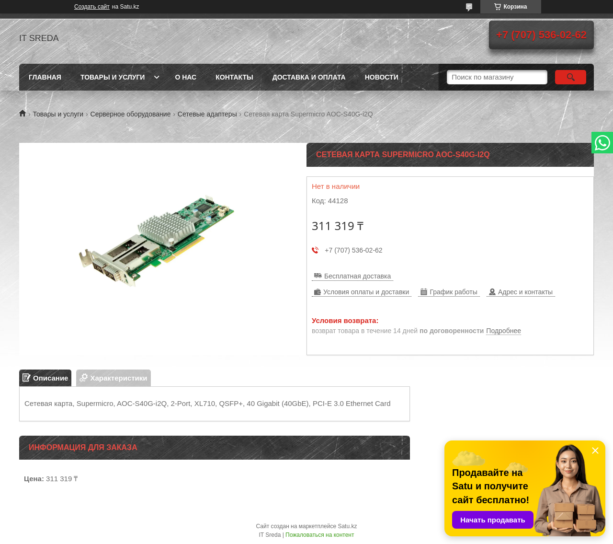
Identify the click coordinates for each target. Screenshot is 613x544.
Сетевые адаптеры (207, 114)
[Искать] (570, 77)
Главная (45, 77)
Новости (381, 77)
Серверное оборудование (131, 114)
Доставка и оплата (309, 77)
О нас (185, 77)
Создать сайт (92, 6)
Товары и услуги (112, 77)
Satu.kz (347, 526)
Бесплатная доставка (357, 276)
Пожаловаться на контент (319, 535)
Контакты (234, 77)
